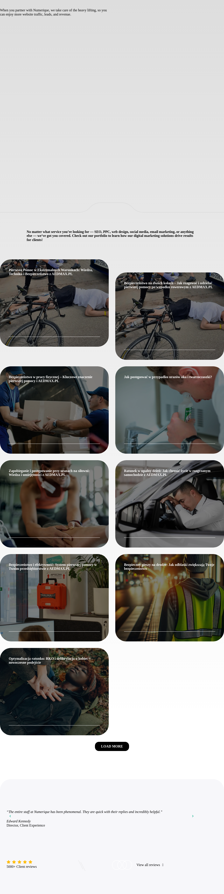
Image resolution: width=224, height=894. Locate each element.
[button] (112, 746)
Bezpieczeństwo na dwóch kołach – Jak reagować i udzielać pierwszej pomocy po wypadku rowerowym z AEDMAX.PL (168, 285)
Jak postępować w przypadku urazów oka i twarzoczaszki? (168, 377)
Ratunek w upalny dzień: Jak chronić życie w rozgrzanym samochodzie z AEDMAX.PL (167, 473)
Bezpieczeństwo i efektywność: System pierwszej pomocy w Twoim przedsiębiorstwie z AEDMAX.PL (53, 566)
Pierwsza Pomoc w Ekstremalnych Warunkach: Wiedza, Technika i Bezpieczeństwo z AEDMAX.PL (51, 272)
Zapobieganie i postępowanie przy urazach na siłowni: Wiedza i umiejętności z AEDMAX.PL (49, 473)
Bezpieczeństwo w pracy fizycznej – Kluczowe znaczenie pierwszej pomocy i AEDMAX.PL (50, 379)
